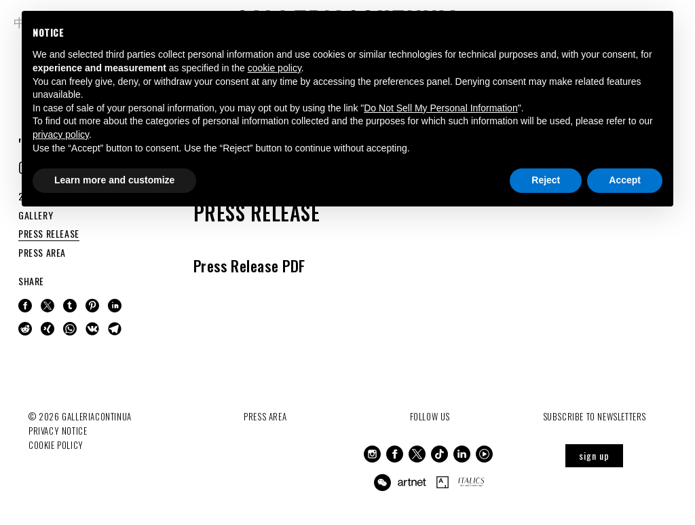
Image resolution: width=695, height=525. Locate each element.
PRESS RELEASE (48, 233)
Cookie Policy (56, 445)
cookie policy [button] (274, 67)
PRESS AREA (42, 252)
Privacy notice (58, 430)
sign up (594, 455)
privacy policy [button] (61, 134)
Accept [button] (625, 180)
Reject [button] (545, 180)
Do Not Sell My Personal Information (440, 108)
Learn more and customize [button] (114, 180)
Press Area (265, 416)
